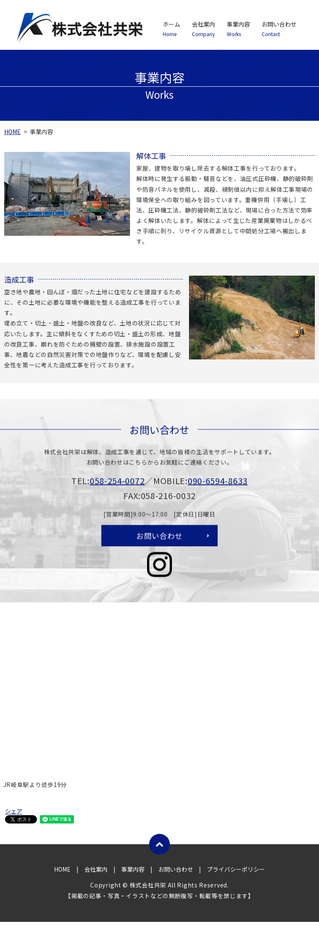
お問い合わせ (279, 29)
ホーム (171, 29)
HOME (12, 131)
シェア (13, 815)
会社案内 (203, 29)
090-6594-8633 (218, 491)
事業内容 (238, 29)
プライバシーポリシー (236, 874)
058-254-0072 (117, 491)
